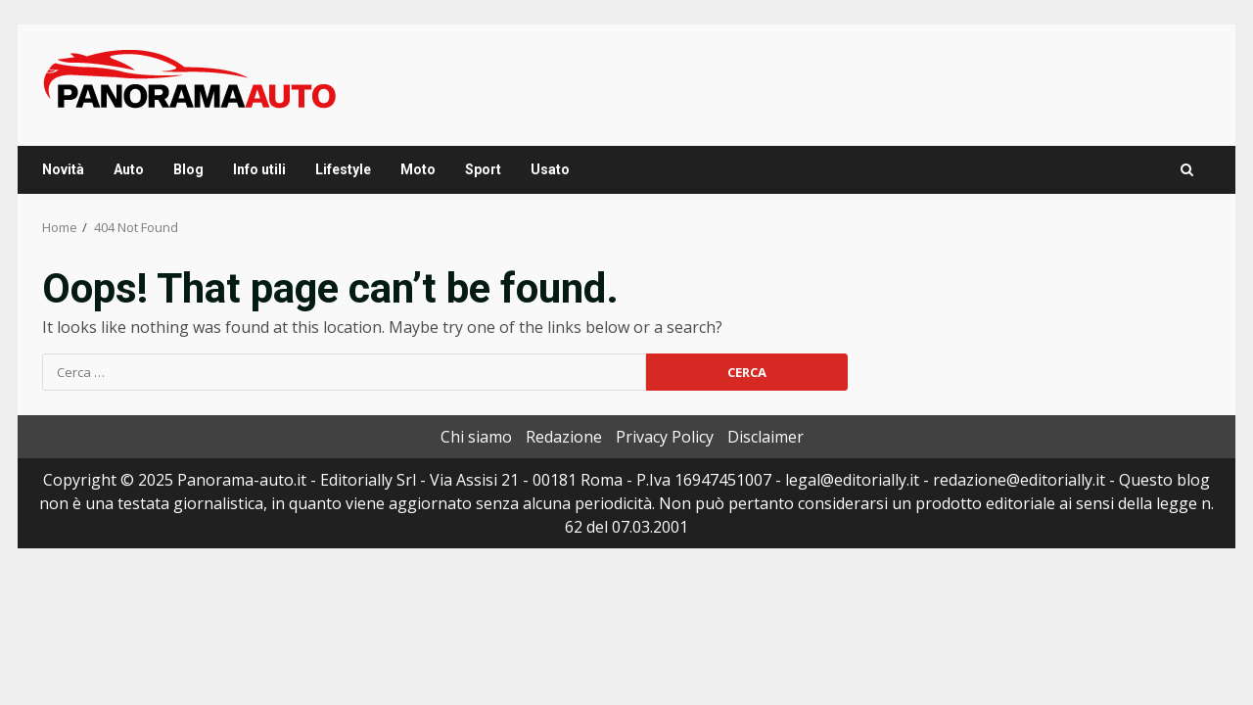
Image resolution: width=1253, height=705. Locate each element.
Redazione (564, 436)
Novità (63, 169)
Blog (188, 169)
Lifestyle (343, 169)
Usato (550, 169)
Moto (418, 169)
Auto (129, 169)
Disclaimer (765, 436)
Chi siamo (476, 436)
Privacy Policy (665, 436)
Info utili (259, 169)
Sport (483, 169)
